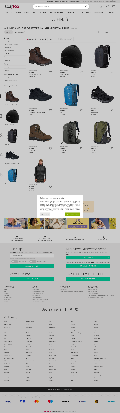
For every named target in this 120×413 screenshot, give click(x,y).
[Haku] (86, 6)
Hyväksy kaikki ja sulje (72, 214)
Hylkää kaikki (45, 214)
